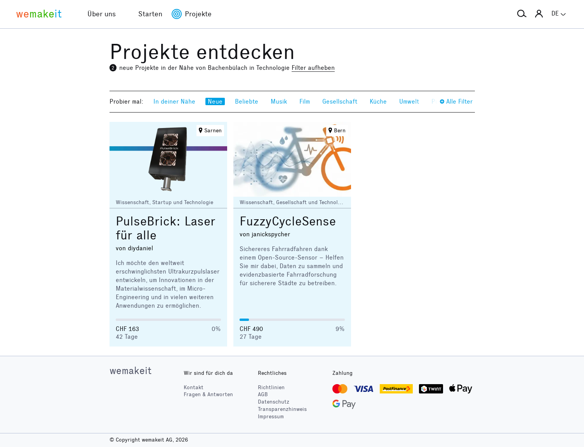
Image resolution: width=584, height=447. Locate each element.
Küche (378, 101)
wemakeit (130, 370)
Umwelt (409, 101)
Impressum (271, 416)
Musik (279, 101)
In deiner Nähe (174, 101)
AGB (263, 394)
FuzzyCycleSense (288, 221)
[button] (522, 14)
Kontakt (193, 387)
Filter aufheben (313, 67)
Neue (215, 101)
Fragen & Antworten (208, 394)
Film (304, 101)
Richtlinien (271, 387)
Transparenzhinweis (282, 409)
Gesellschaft (339, 101)
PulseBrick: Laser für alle (166, 228)
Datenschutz (273, 401)
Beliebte (246, 101)
